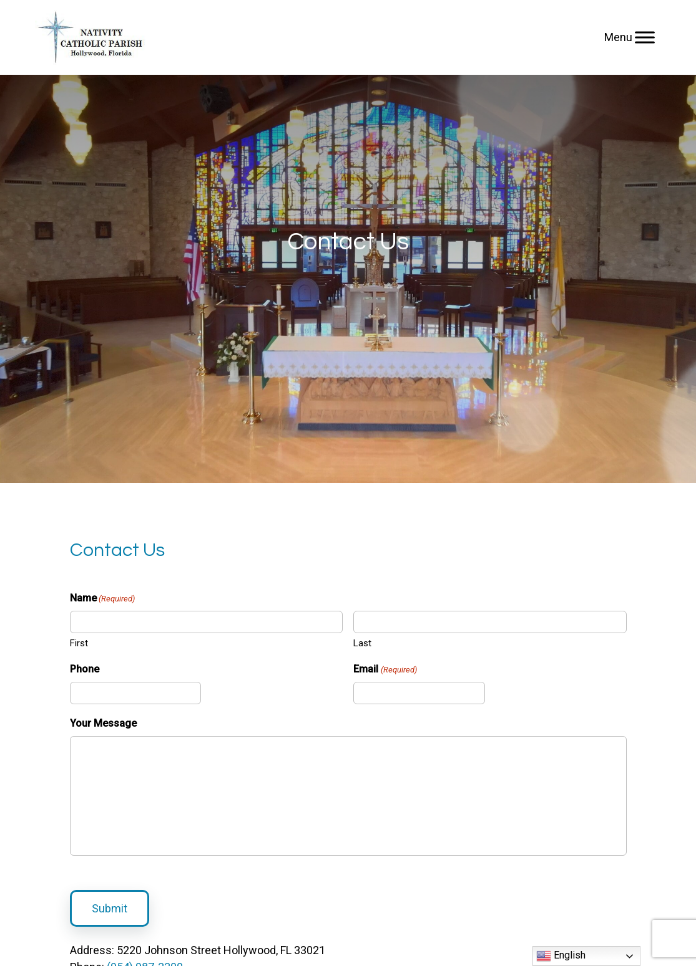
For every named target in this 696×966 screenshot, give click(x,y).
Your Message (103, 723)
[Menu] (645, 37)
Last (362, 643)
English (561, 956)
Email (384, 669)
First (79, 643)
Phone (84, 669)
